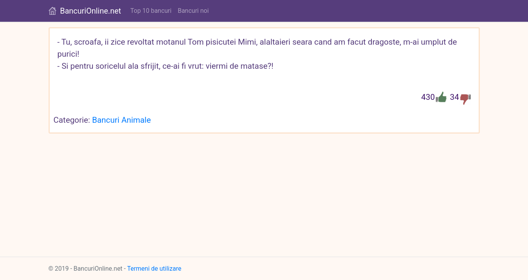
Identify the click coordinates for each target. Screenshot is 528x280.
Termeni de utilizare (154, 268)
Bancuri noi (193, 10)
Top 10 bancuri (151, 10)
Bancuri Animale (121, 120)
